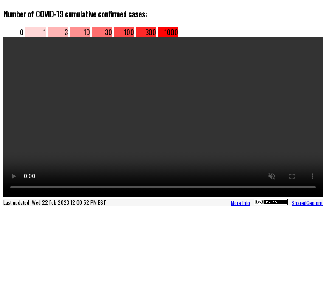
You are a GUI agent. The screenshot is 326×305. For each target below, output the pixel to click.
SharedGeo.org (307, 202)
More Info (240, 202)
